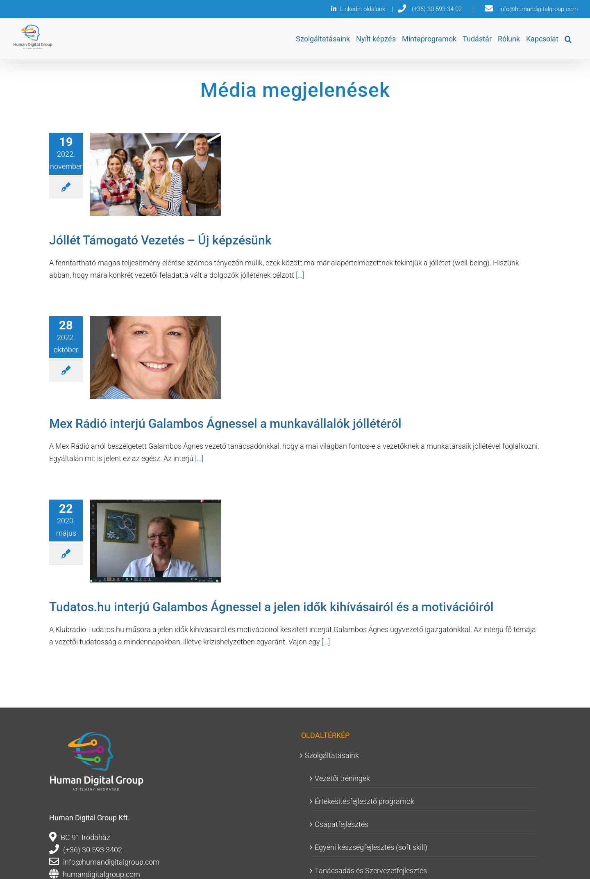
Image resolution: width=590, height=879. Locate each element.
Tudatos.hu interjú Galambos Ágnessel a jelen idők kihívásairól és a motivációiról (271, 607)
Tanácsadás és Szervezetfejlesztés (371, 870)
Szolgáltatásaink (332, 755)
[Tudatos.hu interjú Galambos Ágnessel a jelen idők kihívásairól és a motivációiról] (155, 541)
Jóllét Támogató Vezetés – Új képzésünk (160, 240)
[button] (568, 39)
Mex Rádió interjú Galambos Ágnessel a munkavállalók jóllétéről (225, 423)
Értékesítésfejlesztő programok (364, 801)
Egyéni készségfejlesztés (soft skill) (371, 847)
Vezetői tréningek (342, 778)
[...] (299, 275)
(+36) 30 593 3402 (92, 849)
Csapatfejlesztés (341, 824)
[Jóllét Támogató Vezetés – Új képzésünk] (155, 174)
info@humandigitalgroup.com (111, 862)
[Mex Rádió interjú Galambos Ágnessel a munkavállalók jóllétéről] (155, 357)
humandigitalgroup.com (101, 874)
